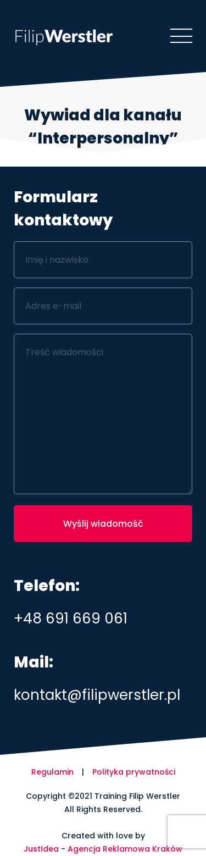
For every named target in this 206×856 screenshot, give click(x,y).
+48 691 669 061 (70, 618)
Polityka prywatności (133, 771)
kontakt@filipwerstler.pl (97, 695)
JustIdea (41, 848)
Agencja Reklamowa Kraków (125, 848)
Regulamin (52, 771)
